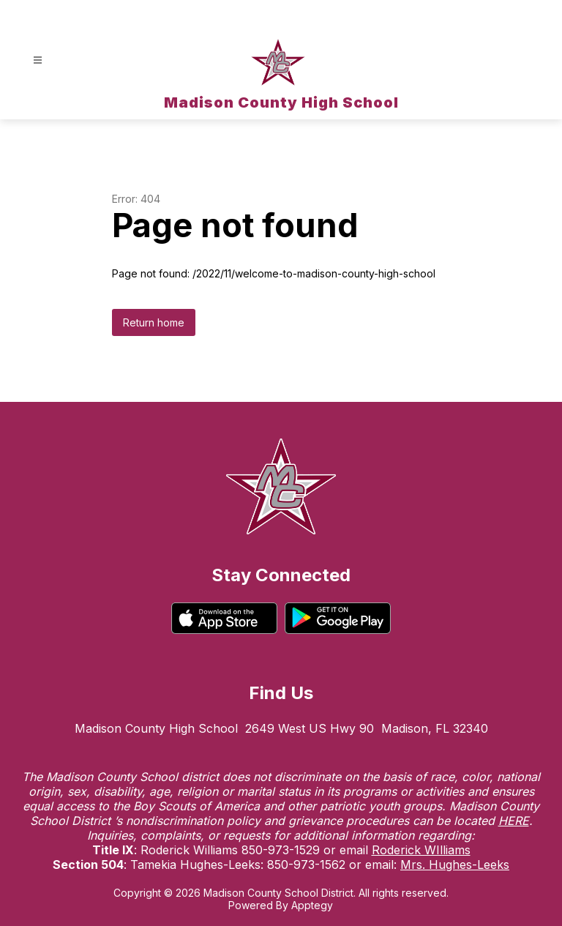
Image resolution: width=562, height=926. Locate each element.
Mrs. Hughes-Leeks (454, 864)
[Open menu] (37, 60)
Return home (153, 322)
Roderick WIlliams (421, 850)
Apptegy (312, 905)
